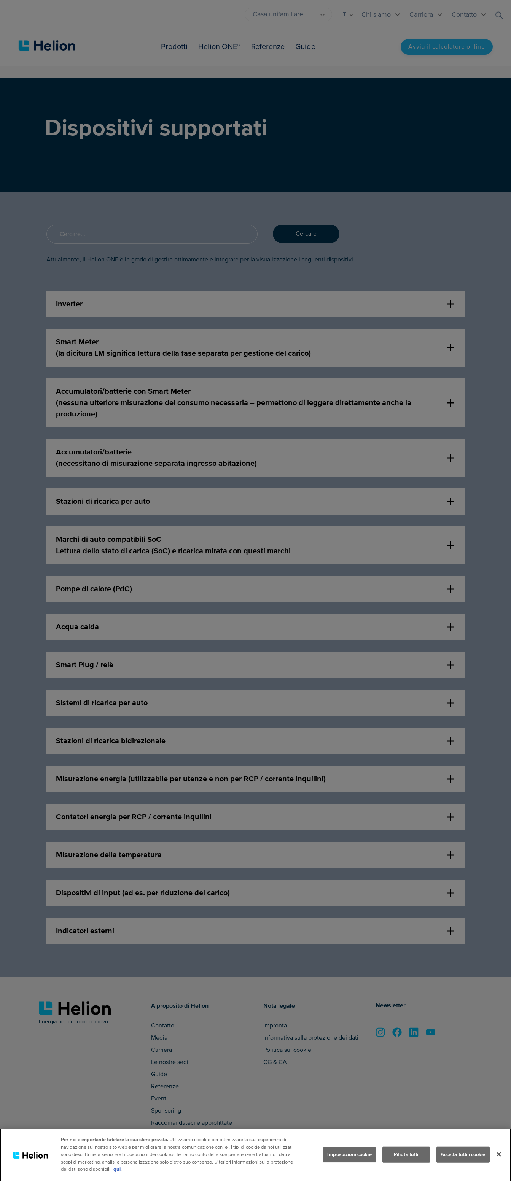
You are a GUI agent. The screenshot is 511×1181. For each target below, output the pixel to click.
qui (117, 1177)
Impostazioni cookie (349, 1162)
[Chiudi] (498, 1162)
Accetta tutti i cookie (463, 1162)
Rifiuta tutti (406, 1162)
